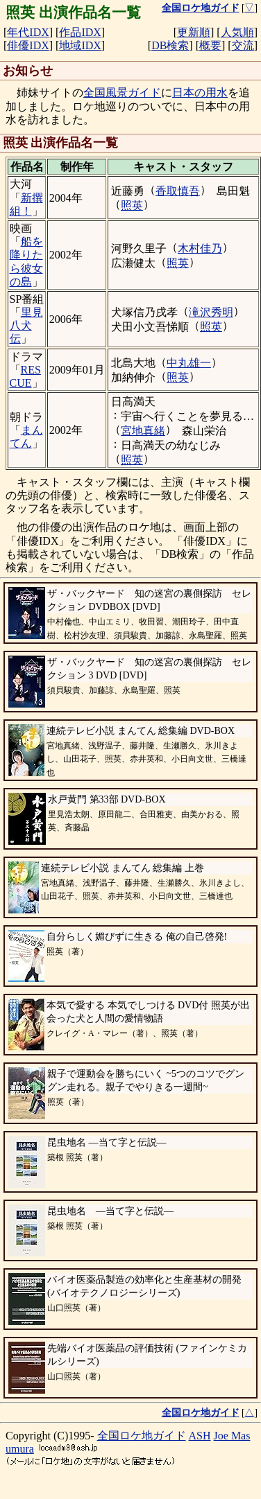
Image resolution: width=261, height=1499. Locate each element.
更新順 (193, 32)
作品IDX (80, 32)
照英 (132, 205)
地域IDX (80, 45)
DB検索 (170, 45)
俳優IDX (28, 45)
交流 (243, 45)
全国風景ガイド (122, 92)
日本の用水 (200, 92)
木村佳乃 (200, 248)
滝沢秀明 (211, 312)
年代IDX (28, 32)
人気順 (237, 32)
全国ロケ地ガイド (141, 1435)
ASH (200, 1435)
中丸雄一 (189, 363)
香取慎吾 (177, 191)
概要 (210, 45)
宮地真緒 (143, 431)
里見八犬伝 (26, 325)
